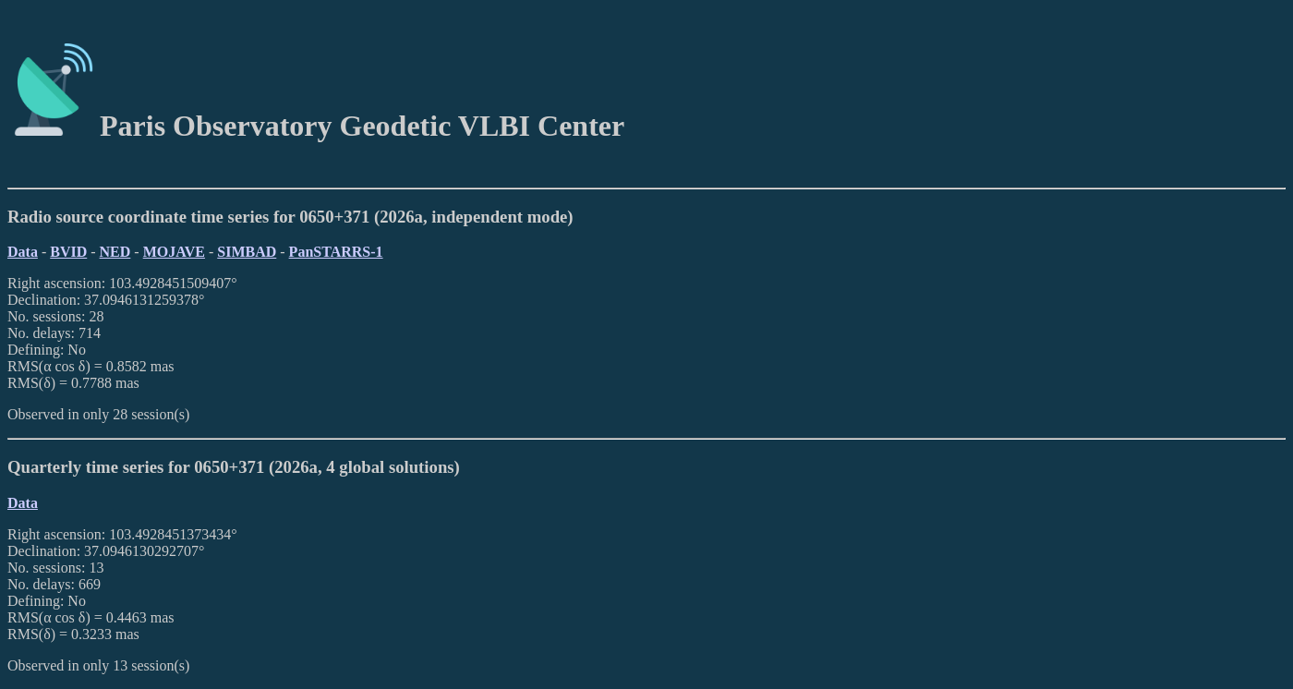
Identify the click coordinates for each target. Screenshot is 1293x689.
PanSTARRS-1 (336, 252)
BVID (68, 252)
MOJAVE (174, 252)
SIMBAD (246, 252)
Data (22, 252)
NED (115, 252)
